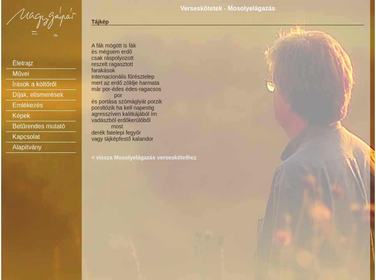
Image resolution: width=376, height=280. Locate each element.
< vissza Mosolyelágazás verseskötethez (144, 157)
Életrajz (22, 63)
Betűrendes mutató (38, 126)
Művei (20, 73)
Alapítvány (27, 147)
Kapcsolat (26, 136)
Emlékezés (27, 105)
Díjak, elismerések (37, 94)
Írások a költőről (34, 84)
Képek (21, 115)
